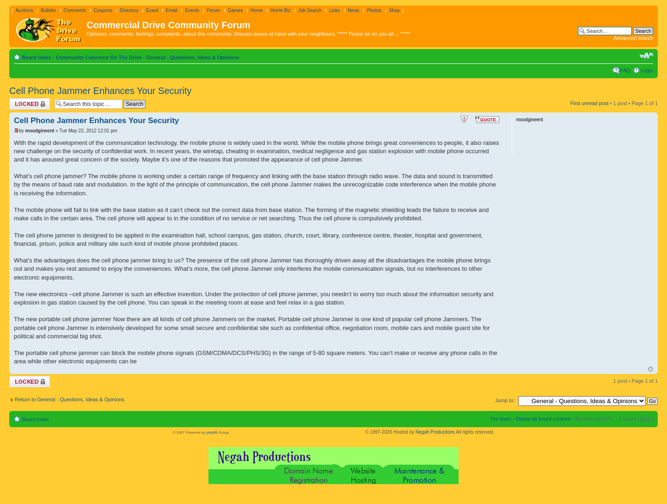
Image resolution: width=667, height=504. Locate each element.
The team (500, 419)
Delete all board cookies (543, 419)
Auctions (24, 10)
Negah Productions (435, 432)
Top (650, 369)
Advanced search (633, 38)
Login (647, 70)
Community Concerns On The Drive (99, 57)
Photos (374, 10)
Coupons (103, 10)
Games (235, 10)
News (353, 10)
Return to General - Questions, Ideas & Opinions (70, 399)
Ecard (152, 10)
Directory (129, 10)
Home (257, 10)
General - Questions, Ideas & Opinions (192, 57)
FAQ (625, 70)
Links (334, 10)
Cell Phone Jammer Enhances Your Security (100, 91)
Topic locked (29, 104)
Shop (394, 10)
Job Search (310, 10)
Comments (74, 10)
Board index (36, 57)
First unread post (589, 103)
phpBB (211, 432)
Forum (213, 10)
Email (171, 10)
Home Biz (280, 10)
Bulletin (48, 10)
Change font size (646, 55)
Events (192, 10)
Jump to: (505, 400)
